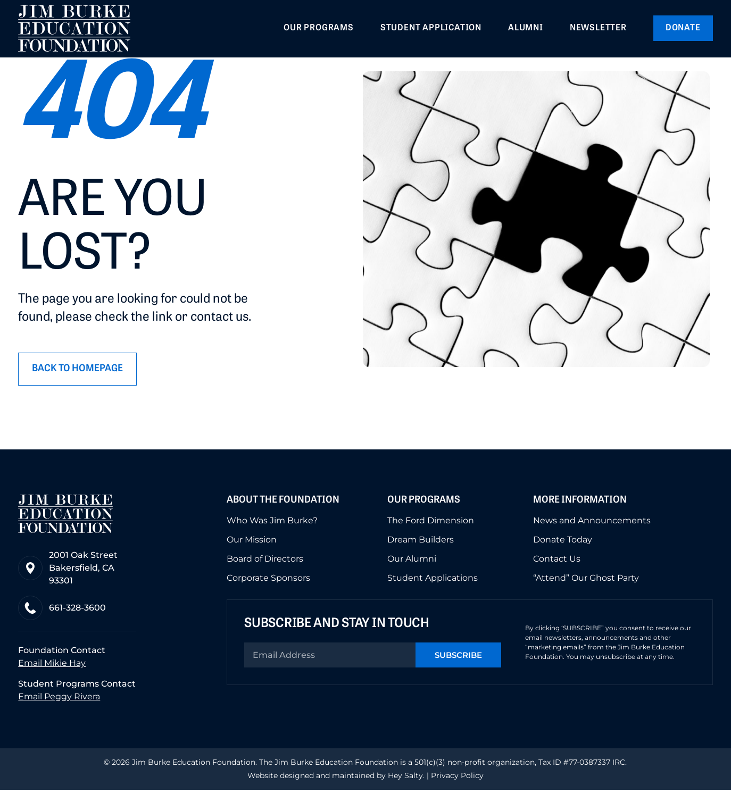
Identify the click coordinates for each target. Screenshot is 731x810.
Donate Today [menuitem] (562, 560)
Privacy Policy (457, 795)
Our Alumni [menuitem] (411, 579)
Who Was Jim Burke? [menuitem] (272, 541)
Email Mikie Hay (52, 684)
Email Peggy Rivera (59, 717)
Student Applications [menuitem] (432, 599)
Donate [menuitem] (683, 28)
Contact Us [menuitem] (556, 579)
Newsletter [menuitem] (598, 28)
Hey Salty (404, 795)
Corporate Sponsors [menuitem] (268, 599)
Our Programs (423, 520)
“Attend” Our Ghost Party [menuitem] (586, 599)
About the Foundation (283, 520)
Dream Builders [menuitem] (420, 560)
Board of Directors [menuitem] (265, 579)
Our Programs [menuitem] (319, 28)
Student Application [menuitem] (430, 28)
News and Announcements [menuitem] (592, 541)
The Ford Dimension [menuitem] (430, 541)
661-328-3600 (77, 628)
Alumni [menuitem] (525, 28)
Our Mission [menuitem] (252, 560)
